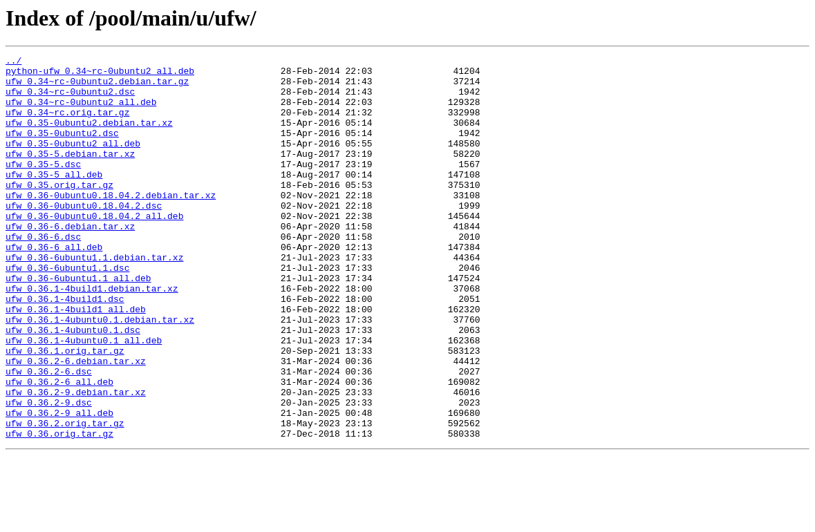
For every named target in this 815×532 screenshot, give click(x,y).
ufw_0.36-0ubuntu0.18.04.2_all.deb (94, 249)
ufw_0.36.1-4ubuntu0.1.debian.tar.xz (100, 373)
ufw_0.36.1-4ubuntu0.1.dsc (73, 385)
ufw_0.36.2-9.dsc (49, 472)
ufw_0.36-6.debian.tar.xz (70, 261)
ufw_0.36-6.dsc (43, 273)
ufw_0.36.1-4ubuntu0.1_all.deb (84, 398)
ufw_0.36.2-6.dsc (49, 435)
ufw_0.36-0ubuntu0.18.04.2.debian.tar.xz (111, 224)
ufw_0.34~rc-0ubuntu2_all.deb (81, 112)
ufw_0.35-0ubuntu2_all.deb (73, 161)
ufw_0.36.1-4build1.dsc (65, 348)
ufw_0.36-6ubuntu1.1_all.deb (78, 323)
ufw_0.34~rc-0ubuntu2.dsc (70, 99)
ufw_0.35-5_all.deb (54, 199)
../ (13, 62)
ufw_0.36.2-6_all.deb (59, 447)
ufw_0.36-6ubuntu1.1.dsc (67, 311)
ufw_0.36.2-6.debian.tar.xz (76, 423)
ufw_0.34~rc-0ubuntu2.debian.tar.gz (97, 87)
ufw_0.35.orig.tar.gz (59, 211)
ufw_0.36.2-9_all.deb (59, 485)
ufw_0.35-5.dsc (43, 186)
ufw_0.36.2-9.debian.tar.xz (76, 460)
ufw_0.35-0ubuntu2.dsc (62, 149)
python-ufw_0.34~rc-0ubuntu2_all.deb (100, 74)
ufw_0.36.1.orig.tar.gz (65, 410)
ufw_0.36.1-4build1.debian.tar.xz (92, 336)
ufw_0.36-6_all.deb (54, 286)
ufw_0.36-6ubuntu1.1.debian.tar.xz (94, 298)
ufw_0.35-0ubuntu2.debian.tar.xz (89, 137)
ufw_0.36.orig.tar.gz (59, 510)
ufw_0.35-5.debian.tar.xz (70, 174)
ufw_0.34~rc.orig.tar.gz (67, 124)
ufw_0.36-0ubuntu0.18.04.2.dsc (84, 236)
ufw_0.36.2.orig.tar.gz (65, 497)
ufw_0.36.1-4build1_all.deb (76, 360)
